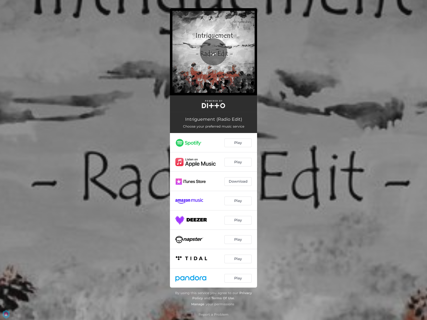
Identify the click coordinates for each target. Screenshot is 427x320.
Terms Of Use (222, 298)
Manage (198, 304)
